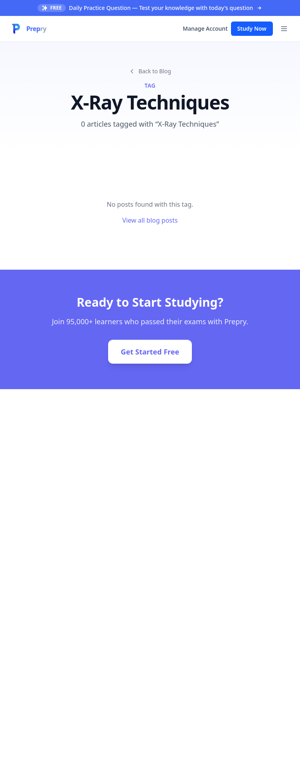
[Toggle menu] (284, 28)
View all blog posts (150, 220)
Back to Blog (150, 71)
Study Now (251, 28)
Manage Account (205, 28)
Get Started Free (150, 351)
